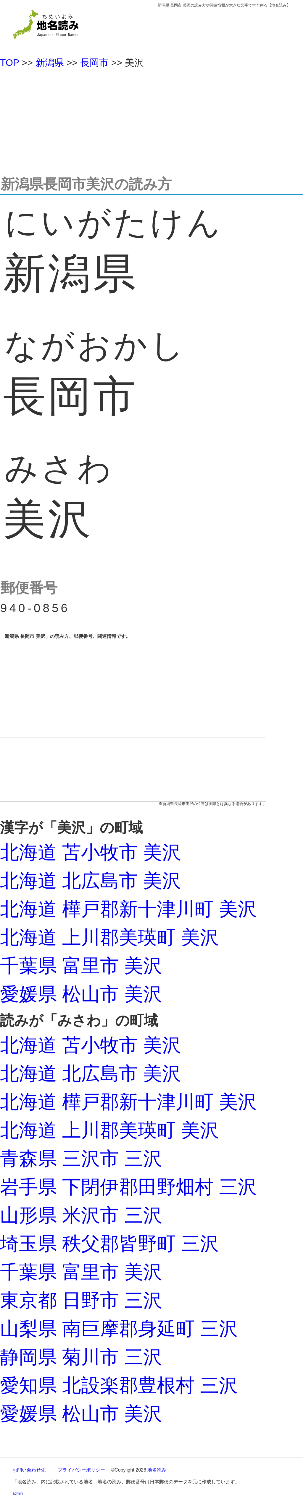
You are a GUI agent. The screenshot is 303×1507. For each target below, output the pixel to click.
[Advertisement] (151, 119)
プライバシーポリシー (81, 1469)
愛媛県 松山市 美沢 (81, 994)
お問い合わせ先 (29, 1469)
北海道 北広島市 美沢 (90, 880)
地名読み (156, 1469)
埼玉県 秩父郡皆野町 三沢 (109, 1243)
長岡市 (94, 62)
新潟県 (50, 62)
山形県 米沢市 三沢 (81, 1215)
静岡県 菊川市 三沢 (81, 1357)
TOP (9, 62)
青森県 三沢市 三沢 (81, 1158)
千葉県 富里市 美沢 (81, 965)
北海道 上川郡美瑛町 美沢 (109, 937)
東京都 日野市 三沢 (81, 1300)
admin (17, 1493)
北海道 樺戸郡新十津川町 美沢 (128, 909)
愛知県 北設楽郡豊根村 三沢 (119, 1385)
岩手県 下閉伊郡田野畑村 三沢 (128, 1187)
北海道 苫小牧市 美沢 (90, 852)
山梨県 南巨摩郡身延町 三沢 (119, 1328)
